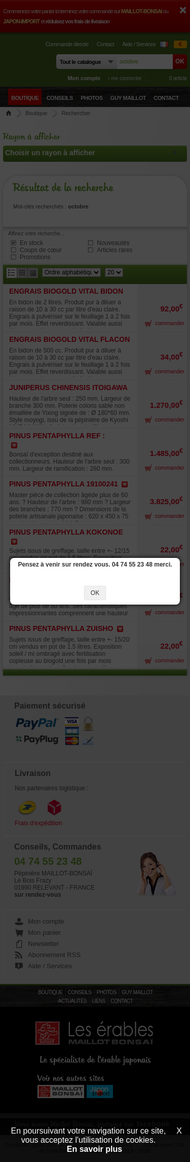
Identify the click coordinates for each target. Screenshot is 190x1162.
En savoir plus (94, 1149)
